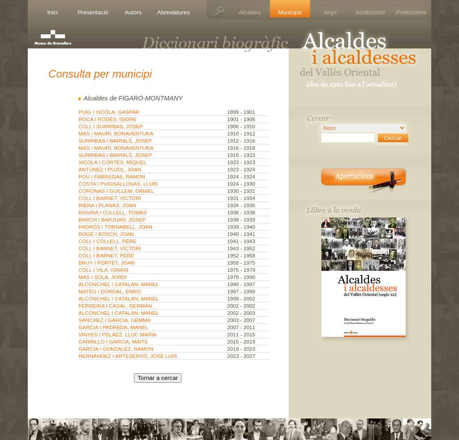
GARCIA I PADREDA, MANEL (113, 327)
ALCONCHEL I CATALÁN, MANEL (118, 284)
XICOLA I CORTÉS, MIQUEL (112, 162)
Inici (52, 12)
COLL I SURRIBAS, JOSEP (110, 126)
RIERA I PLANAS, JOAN (107, 205)
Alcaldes (249, 12)
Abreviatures (173, 12)
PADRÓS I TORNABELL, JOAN (115, 227)
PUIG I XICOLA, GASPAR (108, 112)
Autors (133, 12)
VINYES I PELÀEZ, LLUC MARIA (117, 334)
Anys (330, 12)
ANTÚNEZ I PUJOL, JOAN (109, 169)
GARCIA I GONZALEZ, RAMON (115, 349)
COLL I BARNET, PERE (106, 255)
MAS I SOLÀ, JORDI (102, 277)
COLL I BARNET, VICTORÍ (109, 198)
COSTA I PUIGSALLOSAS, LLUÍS (118, 184)
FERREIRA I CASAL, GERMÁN (115, 306)
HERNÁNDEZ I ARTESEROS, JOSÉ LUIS (127, 356)
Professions (411, 12)
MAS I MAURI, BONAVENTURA (115, 133)
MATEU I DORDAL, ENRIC (110, 291)
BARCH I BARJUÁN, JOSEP (112, 219)
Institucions (370, 12)
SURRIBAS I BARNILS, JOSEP (115, 141)
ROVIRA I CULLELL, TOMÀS (112, 212)
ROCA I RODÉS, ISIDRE (107, 119)
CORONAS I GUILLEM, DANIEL (116, 191)
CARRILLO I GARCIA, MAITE (113, 341)
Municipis (290, 12)
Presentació (93, 12)
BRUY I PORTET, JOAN (106, 263)
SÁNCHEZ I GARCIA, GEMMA (114, 320)
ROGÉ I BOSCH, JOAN (106, 234)
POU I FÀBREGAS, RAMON (111, 176)
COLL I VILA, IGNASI (103, 270)
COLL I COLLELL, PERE (107, 241)
